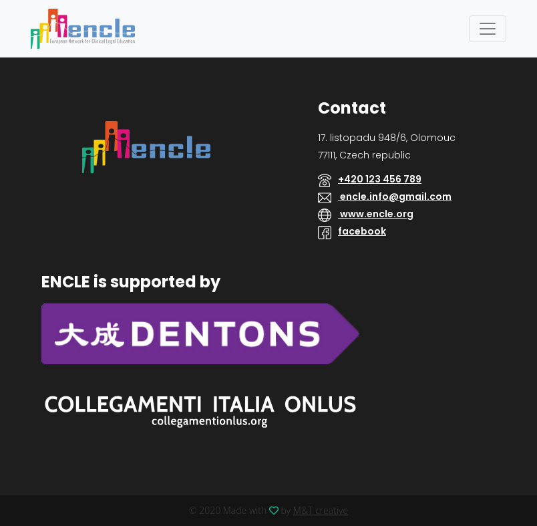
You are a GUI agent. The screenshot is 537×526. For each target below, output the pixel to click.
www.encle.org (375, 214)
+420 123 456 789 (379, 179)
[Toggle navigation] (487, 28)
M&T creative (320, 510)
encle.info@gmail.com (395, 196)
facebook (362, 231)
